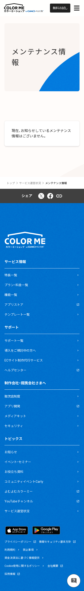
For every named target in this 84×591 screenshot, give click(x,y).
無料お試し (60, 8)
